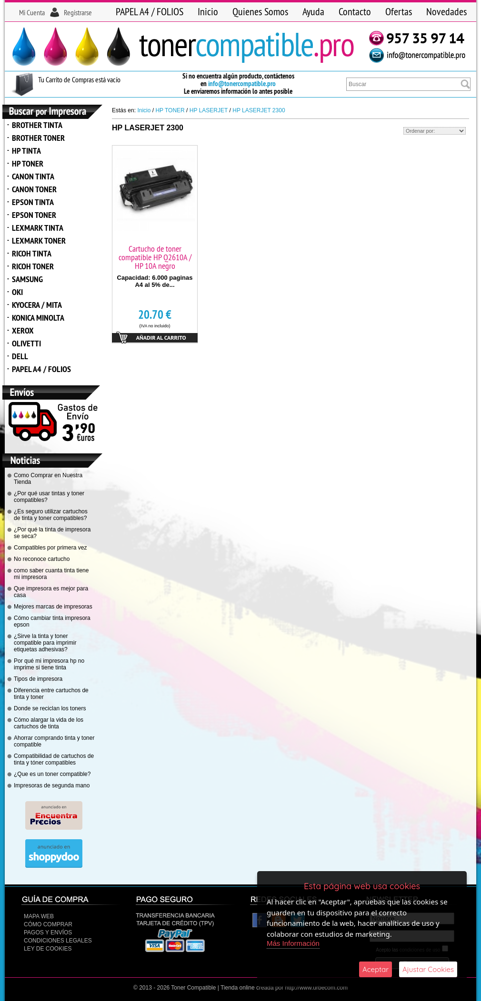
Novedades (446, 11)
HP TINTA (26, 150)
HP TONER (27, 163)
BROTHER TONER (38, 137)
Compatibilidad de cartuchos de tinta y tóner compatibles (54, 759)
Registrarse (78, 12)
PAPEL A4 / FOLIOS (149, 11)
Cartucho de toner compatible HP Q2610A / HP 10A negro (155, 257)
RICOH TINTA (31, 253)
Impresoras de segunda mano (52, 785)
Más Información (293, 943)
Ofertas (398, 11)
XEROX (23, 330)
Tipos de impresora (38, 679)
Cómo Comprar (48, 924)
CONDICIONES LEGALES (58, 940)
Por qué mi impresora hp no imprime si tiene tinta (49, 664)
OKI (17, 291)
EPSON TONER (34, 214)
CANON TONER (34, 189)
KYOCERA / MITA (37, 304)
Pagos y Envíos (48, 932)
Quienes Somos (260, 11)
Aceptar (375, 969)
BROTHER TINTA (37, 124)
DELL (20, 356)
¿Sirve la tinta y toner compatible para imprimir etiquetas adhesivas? (45, 643)
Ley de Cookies (47, 948)
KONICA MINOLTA (38, 317)
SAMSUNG (27, 279)
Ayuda (313, 11)
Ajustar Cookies (428, 969)
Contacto (355, 11)
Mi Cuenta (32, 12)
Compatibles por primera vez (50, 547)
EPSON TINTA (33, 201)
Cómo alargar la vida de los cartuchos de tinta (48, 723)
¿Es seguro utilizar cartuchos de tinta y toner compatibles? (51, 514)
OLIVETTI (26, 343)
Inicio (208, 11)
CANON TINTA (33, 176)
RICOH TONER (33, 266)
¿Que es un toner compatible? (52, 774)
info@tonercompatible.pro (242, 83)
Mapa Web (39, 916)
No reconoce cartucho (42, 559)
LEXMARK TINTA (37, 227)
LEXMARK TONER (39, 240)
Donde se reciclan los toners (50, 708)
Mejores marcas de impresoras (53, 606)
